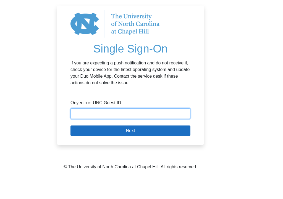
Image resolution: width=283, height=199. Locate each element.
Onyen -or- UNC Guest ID (95, 102)
